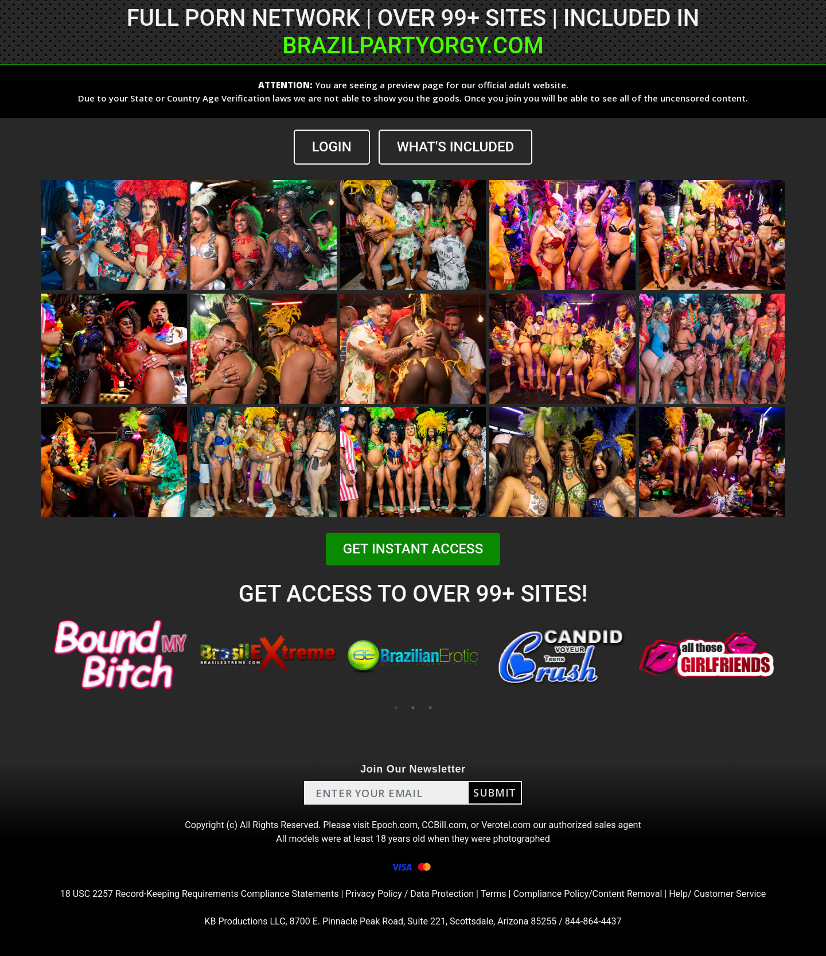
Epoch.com (395, 825)
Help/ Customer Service (717, 893)
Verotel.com (506, 825)
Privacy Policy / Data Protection (409, 893)
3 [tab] (430, 707)
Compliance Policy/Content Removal (587, 893)
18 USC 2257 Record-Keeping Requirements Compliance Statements (199, 893)
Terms (493, 893)
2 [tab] (413, 707)
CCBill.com (444, 825)
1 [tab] (396, 707)
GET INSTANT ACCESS (413, 549)
